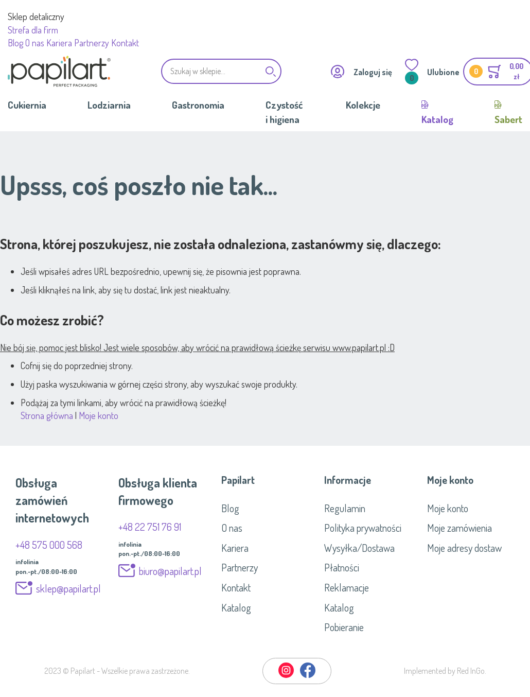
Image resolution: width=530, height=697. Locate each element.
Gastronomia (198, 104)
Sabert (508, 119)
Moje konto (98, 415)
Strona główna (47, 415)
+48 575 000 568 (48, 544)
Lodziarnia (109, 104)
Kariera (59, 42)
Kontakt (125, 42)
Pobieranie (344, 627)
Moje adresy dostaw (464, 547)
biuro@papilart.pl (170, 571)
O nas (34, 42)
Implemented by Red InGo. (445, 671)
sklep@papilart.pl (68, 588)
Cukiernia (27, 104)
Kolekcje (363, 104)
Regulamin (344, 508)
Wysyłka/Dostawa (359, 547)
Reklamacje (346, 587)
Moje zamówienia (459, 527)
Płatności (341, 567)
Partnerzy (91, 42)
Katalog (437, 119)
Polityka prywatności (362, 527)
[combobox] (221, 71)
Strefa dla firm (33, 30)
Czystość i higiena (284, 111)
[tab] (265, 479)
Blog (15, 42)
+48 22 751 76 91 (149, 526)
